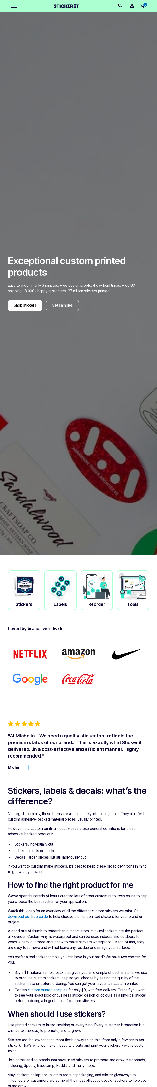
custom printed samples (47, 990)
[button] (12, 6)
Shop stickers (25, 305)
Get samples (62, 305)
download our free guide (28, 916)
